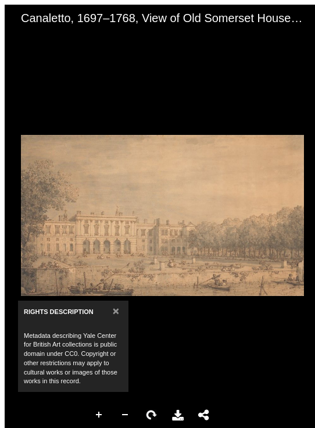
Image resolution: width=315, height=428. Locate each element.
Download (178, 415)
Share (204, 415)
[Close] (116, 311)
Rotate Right (151, 415)
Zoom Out (125, 415)
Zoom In (99, 415)
